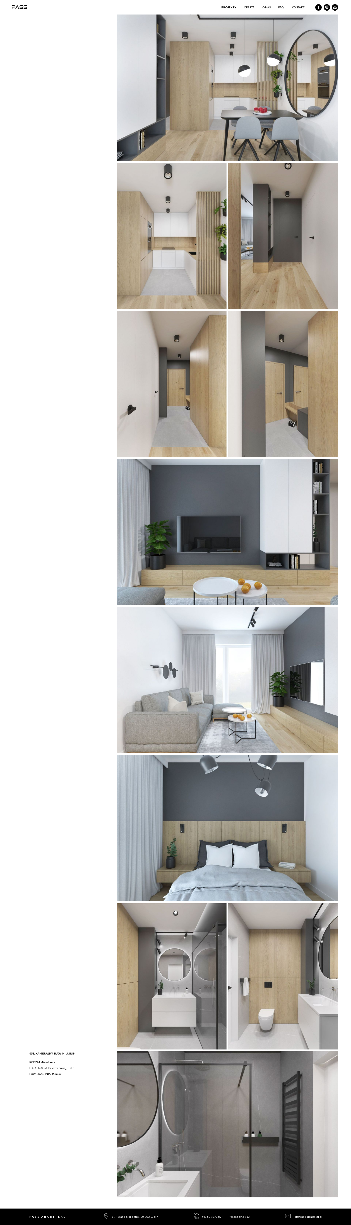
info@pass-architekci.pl (308, 1216)
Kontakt (298, 7)
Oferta (249, 7)
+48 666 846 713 (239, 1216)
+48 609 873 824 (212, 1216)
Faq (280, 7)
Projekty (228, 7)
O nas (267, 7)
